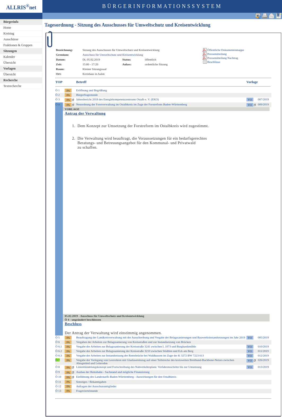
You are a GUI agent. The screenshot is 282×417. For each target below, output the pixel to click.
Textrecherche (12, 86)
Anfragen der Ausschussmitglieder (96, 386)
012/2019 (263, 355)
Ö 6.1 (58, 346)
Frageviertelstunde (87, 390)
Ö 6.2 (58, 350)
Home (7, 27)
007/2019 (263, 99)
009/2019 (263, 104)
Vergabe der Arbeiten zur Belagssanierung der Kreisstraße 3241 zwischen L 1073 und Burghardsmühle (136, 346)
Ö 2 (57, 94)
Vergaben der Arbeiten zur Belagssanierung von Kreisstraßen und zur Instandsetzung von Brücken (133, 341)
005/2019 (263, 337)
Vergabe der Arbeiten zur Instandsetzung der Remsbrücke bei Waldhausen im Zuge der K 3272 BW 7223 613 (140, 355)
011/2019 (263, 350)
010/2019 (263, 346)
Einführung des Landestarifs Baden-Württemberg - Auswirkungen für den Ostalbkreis (126, 376)
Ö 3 (57, 99)
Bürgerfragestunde (87, 94)
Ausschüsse (10, 39)
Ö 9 (57, 371)
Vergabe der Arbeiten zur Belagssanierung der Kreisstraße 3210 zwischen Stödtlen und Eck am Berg (134, 350)
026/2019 (263, 360)
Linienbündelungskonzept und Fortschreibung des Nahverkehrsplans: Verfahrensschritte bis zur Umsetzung (138, 366)
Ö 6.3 (58, 355)
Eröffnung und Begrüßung (91, 90)
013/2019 (263, 366)
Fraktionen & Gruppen (17, 45)
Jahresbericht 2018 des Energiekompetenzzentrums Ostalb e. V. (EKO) (117, 99)
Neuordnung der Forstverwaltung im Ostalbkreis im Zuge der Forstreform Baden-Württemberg (131, 104)
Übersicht (9, 63)
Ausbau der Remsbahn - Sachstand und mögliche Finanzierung (112, 371)
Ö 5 (57, 337)
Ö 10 (58, 376)
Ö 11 (58, 381)
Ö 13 (58, 390)
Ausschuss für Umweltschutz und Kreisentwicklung (112, 54)
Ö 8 (57, 366)
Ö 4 (57, 104)
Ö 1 (57, 90)
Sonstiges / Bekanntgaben (91, 381)
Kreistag (8, 33)
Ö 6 (57, 341)
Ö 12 (58, 386)
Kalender (9, 57)
